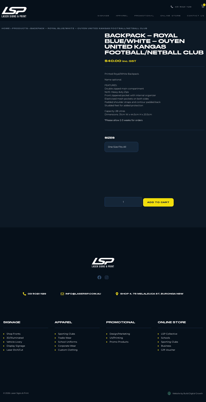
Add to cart (159, 201)
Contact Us (195, 15)
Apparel (122, 15)
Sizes (110, 138)
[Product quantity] (123, 201)
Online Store (170, 15)
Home (6, 28)
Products (20, 28)
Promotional (144, 15)
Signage (103, 15)
